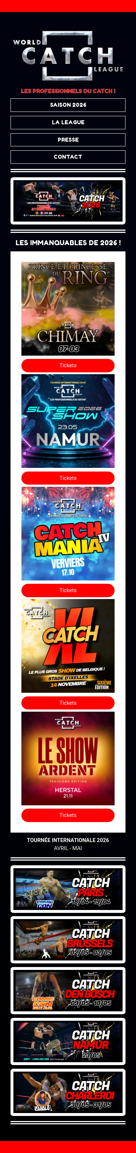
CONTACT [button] (68, 157)
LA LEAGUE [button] (68, 122)
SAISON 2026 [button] (68, 105)
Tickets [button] (68, 365)
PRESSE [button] (68, 140)
